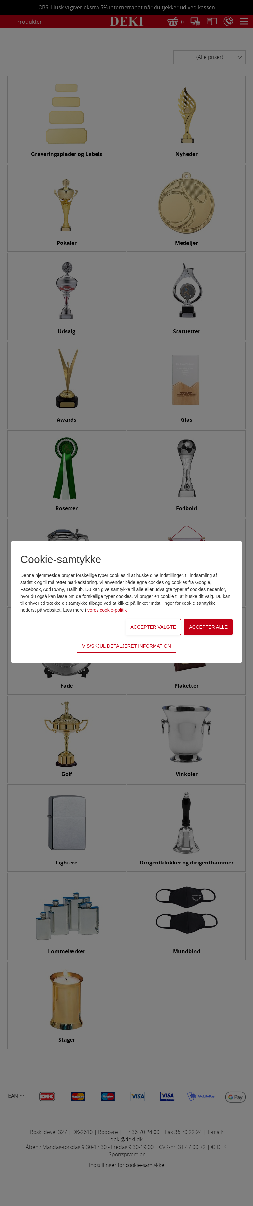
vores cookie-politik (106, 610)
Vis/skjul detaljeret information (126, 646)
